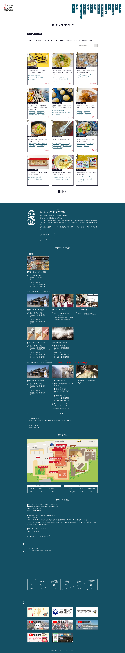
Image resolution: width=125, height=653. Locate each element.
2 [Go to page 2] (61, 191)
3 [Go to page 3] (63, 191)
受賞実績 (69, 40)
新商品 (84, 40)
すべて (31, 40)
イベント (77, 40)
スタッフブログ (48, 40)
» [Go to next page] (65, 191)
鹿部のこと (92, 40)
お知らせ (38, 40)
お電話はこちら (47, 234)
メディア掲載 (60, 40)
